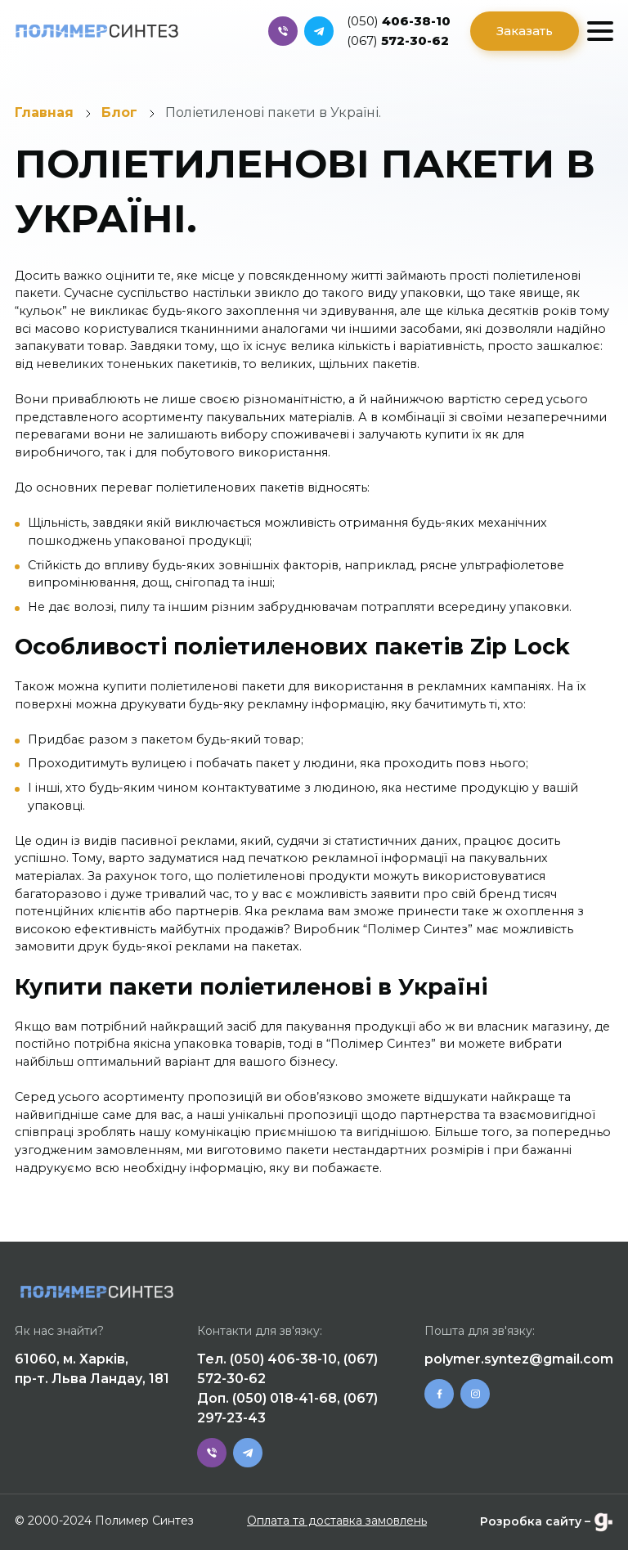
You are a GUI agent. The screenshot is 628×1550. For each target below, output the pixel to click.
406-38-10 (399, 21)
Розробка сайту (530, 1521)
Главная (44, 112)
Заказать (524, 30)
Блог (119, 112)
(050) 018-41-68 (284, 1398)
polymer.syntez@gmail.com (518, 1359)
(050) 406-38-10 (283, 1359)
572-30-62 (398, 40)
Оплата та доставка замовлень (337, 1520)
